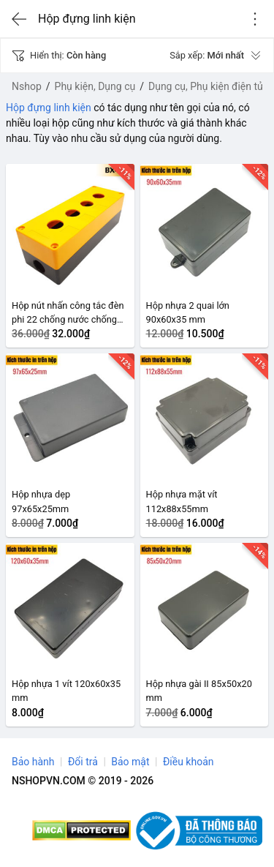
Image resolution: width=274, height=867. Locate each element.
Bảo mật (130, 761)
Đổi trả (83, 761)
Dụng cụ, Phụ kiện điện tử (206, 86)
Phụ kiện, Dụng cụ (95, 86)
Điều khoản (188, 761)
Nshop (27, 86)
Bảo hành (33, 761)
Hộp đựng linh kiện (48, 107)
